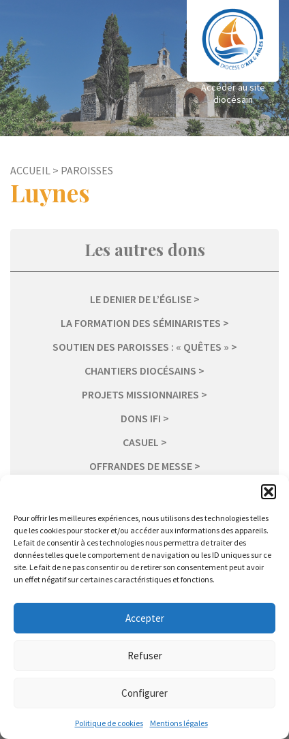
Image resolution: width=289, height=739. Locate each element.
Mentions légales (179, 723)
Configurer (144, 693)
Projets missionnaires (140, 394)
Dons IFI (141, 418)
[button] (268, 492)
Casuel (141, 442)
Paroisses (87, 170)
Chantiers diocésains (140, 370)
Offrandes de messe (140, 466)
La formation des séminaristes (141, 323)
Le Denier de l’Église (141, 299)
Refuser (144, 655)
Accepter (144, 618)
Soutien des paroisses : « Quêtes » (140, 346)
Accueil (30, 170)
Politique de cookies (109, 723)
